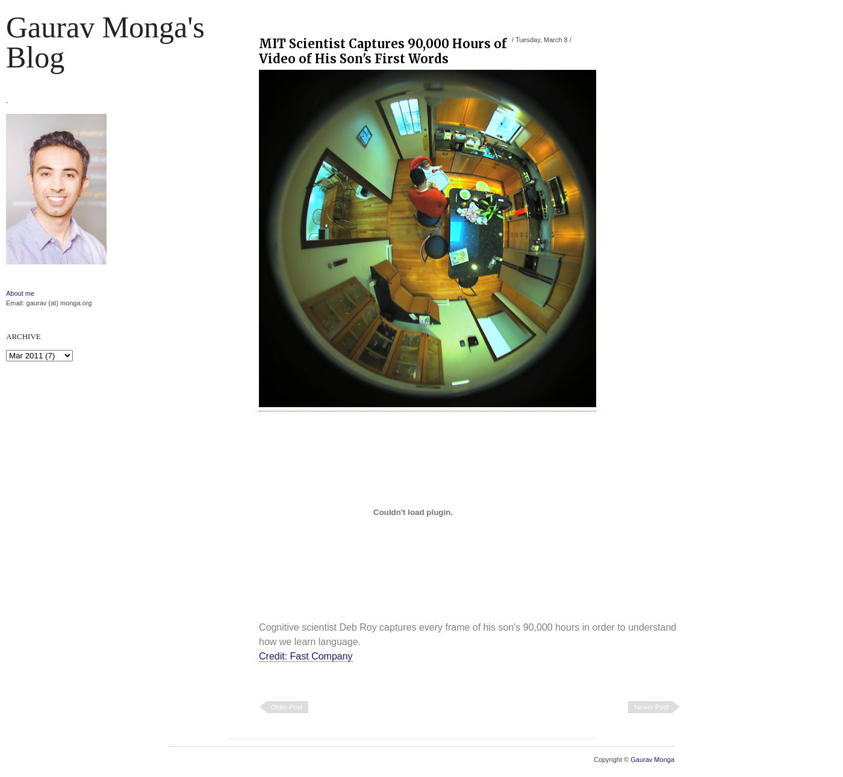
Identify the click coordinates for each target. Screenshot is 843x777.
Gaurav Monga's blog (105, 42)
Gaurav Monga (652, 759)
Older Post (286, 707)
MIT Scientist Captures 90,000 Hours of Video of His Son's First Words (383, 51)
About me (20, 293)
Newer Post (651, 707)
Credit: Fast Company (306, 656)
